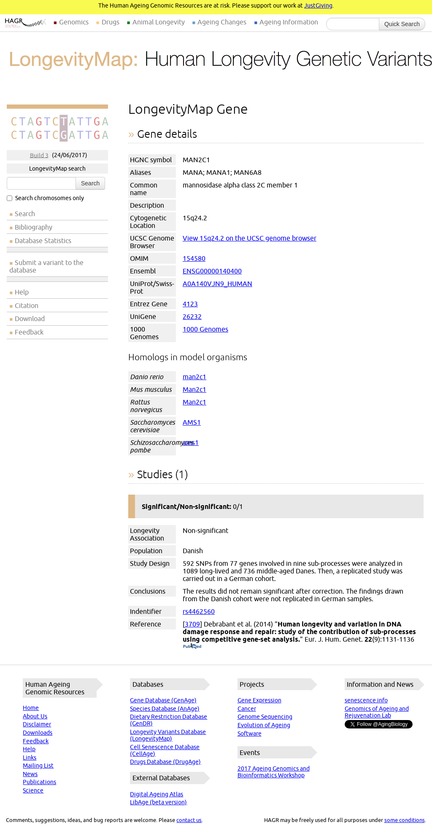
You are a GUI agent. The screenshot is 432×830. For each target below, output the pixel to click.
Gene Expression (259, 700)
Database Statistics (43, 240)
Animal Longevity (158, 22)
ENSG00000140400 (212, 271)
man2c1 (194, 376)
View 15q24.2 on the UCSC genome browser (249, 238)
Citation (26, 305)
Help (22, 292)
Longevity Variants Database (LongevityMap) (168, 735)
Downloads (37, 732)
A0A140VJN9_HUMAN (217, 283)
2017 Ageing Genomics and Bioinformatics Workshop (274, 772)
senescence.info (366, 700)
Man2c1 (194, 389)
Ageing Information (288, 22)
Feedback (29, 332)
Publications (39, 782)
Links (29, 757)
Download (30, 318)
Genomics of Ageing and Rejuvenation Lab (377, 712)
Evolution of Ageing (264, 725)
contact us (189, 820)
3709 (192, 624)
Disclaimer (37, 724)
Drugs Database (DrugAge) (165, 761)
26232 (192, 316)
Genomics (74, 22)
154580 (194, 258)
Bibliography (33, 227)
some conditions (404, 820)
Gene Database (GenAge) (163, 700)
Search (90, 183)
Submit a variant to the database (46, 266)
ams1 (191, 442)
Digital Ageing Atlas (156, 794)
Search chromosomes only (45, 198)
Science (33, 790)
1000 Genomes (205, 329)
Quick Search (402, 24)
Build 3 (39, 155)
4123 (190, 304)
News (30, 774)
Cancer (247, 708)
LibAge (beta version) (158, 802)
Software (250, 733)
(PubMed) (192, 647)
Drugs (110, 22)
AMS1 (192, 422)
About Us (35, 716)
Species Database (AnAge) (165, 708)
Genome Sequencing (265, 716)
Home (31, 707)
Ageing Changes (221, 22)
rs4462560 (199, 611)
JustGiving (318, 5)
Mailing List (38, 765)
